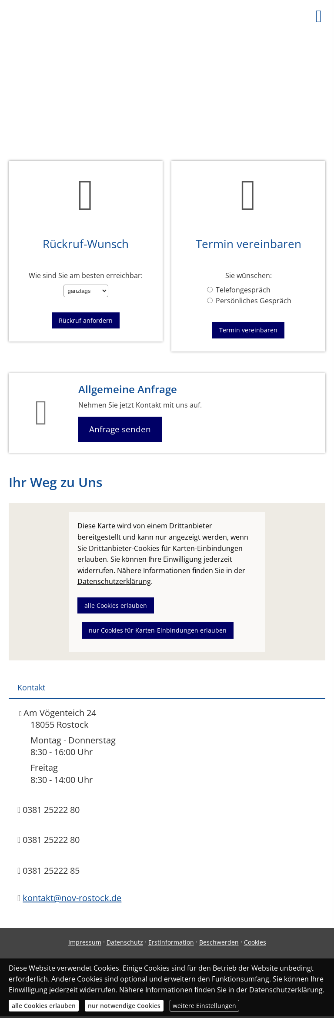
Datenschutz (125, 942)
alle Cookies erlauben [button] (115, 605)
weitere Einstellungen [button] (204, 1005)
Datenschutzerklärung (286, 990)
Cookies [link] (255, 942)
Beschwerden (219, 942)
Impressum (84, 942)
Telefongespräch (239, 290)
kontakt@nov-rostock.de (72, 898)
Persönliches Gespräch (249, 300)
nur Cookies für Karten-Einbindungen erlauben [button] (158, 630)
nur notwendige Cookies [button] (124, 1005)
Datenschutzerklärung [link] (114, 581)
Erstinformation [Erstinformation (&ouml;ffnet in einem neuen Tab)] (171, 942)
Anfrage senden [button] (120, 429)
